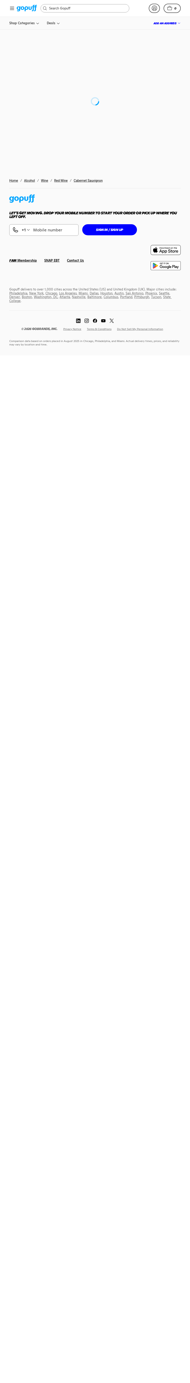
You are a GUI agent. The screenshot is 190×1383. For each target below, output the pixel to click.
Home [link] (13, 180)
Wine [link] (44, 180)
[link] (27, 8)
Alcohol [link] (29, 180)
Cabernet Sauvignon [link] (88, 180)
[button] (172, 8)
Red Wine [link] (61, 180)
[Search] (87, 8)
